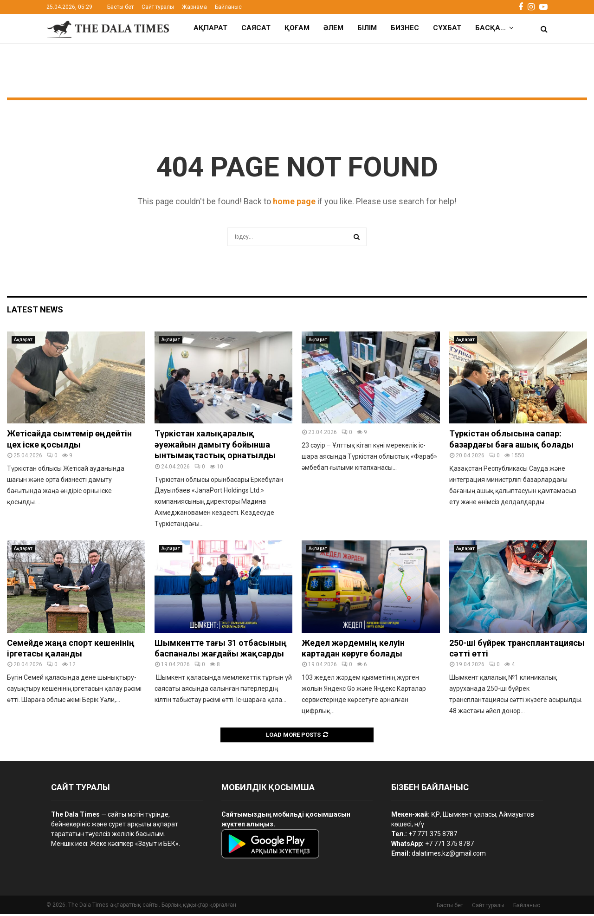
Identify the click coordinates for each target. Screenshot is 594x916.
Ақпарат (210, 28)
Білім (367, 28)
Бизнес (405, 28)
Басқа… (490, 28)
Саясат (256, 28)
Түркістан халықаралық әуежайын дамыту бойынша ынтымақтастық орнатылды (216, 446)
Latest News (35, 311)
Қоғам (297, 28)
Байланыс (228, 7)
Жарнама (194, 7)
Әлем (333, 28)
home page (294, 203)
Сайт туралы (158, 7)
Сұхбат (447, 28)
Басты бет (120, 7)
